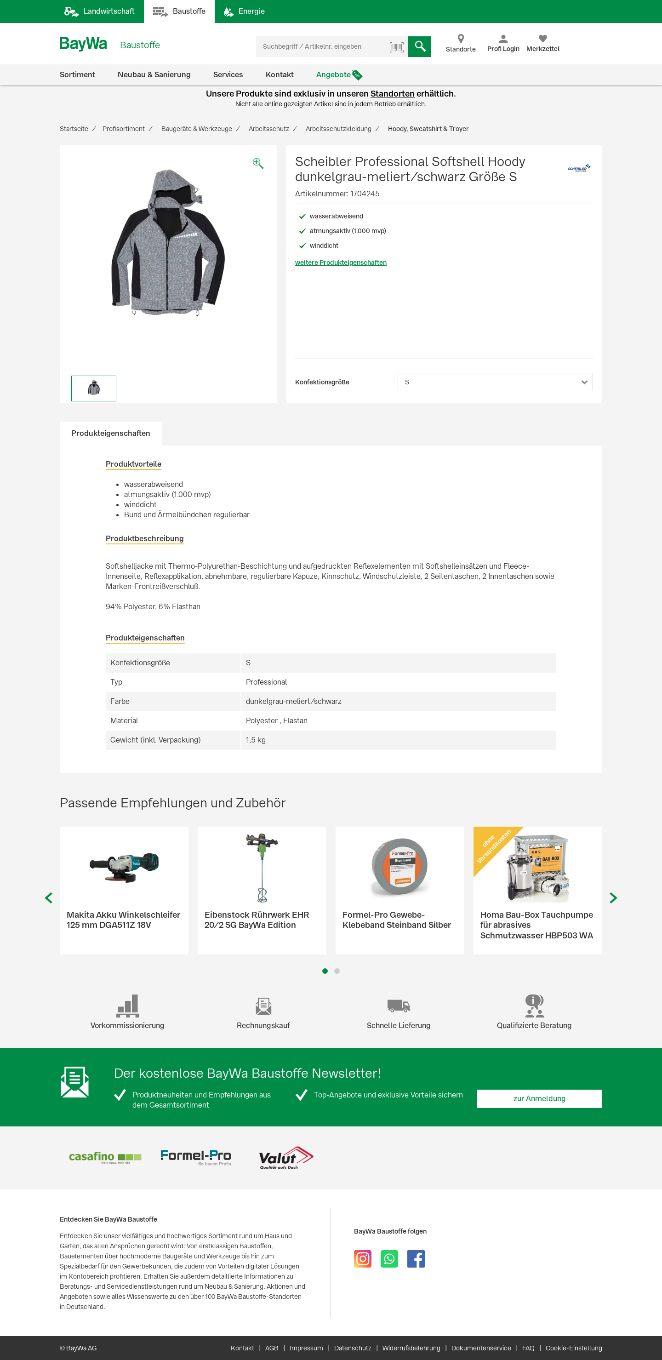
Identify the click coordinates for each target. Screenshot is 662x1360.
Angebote (333, 74)
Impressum (306, 1348)
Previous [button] (48, 898)
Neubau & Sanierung (154, 75)
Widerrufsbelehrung (411, 1348)
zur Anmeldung (540, 1098)
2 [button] (337, 971)
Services (228, 75)
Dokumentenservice (481, 1348)
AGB (272, 1348)
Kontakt (280, 75)
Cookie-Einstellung (574, 1348)
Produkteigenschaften (110, 433)
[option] (168, 253)
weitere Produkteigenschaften (341, 262)
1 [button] (325, 971)
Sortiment (77, 75)
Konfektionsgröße (322, 382)
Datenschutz (352, 1348)
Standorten (393, 93)
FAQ (528, 1348)
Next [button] (614, 898)
